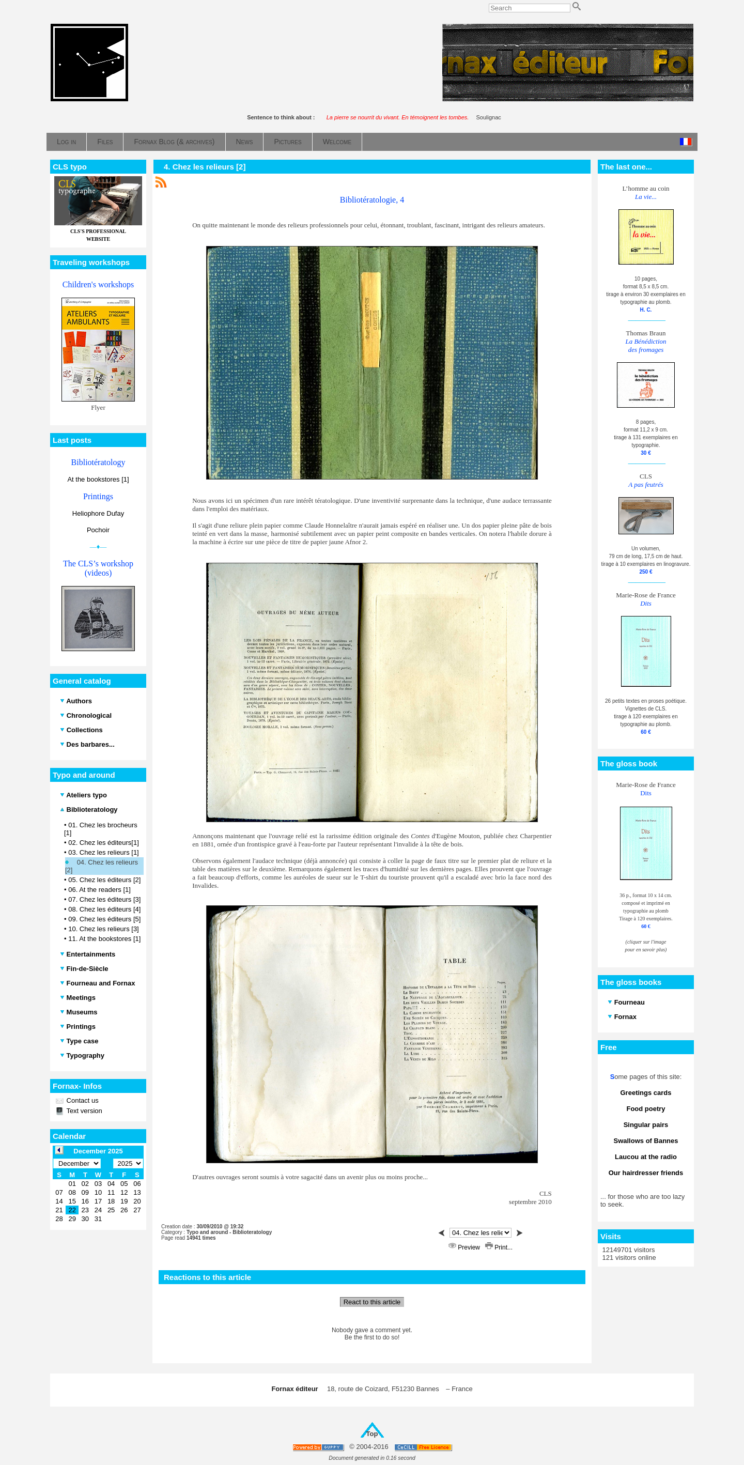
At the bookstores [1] (98, 479)
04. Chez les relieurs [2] (101, 866)
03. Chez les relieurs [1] (103, 852)
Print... (499, 1247)
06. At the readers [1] (99, 889)
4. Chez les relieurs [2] (204, 166)
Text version (83, 1111)
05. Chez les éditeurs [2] (104, 880)
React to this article (372, 1302)
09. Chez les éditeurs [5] (104, 919)
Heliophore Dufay (98, 513)
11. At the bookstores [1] (104, 939)
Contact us (82, 1100)
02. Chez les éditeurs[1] (103, 842)
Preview (465, 1247)
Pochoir (98, 530)
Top (372, 1434)
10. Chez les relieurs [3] (103, 929)
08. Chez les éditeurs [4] (104, 909)
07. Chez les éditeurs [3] (104, 899)
